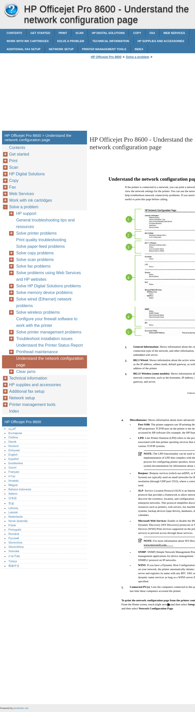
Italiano (12, 493)
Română (13, 533)
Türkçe (12, 561)
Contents (14, 32)
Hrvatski (13, 480)
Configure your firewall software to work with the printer (46, 322)
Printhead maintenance (37, 352)
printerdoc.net (20, 708)
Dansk (12, 441)
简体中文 (13, 565)
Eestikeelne (15, 463)
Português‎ (14, 529)
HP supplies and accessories (161, 41)
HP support (26, 213)
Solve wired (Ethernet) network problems (44, 302)
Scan (79, 32)
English (13, 454)
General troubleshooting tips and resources (45, 223)
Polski (12, 525)
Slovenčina (15, 542)
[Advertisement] (132, 96)
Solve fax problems (33, 266)
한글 (11, 503)
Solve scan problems (35, 259)
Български (15, 433)
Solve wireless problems (38, 312)
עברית (11, 476)
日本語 (12, 498)
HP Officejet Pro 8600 (11, 10)
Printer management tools (104, 49)
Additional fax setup (23, 49)
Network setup (61, 49)
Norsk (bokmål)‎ (18, 520)
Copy (137, 32)
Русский (13, 538)
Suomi (12, 467)
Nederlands (15, 516)
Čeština (13, 437)
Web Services (174, 32)
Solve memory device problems (44, 292)
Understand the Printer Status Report (49, 345)
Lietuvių (13, 508)
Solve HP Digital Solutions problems (48, 286)
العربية (12, 428)
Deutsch (13, 445)
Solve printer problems (36, 233)
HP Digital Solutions (108, 32)
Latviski (13, 512)
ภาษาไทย (14, 556)
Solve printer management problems (48, 332)
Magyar (13, 484)
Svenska (13, 551)
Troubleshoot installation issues (44, 338)
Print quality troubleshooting (41, 240)
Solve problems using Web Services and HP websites (48, 276)
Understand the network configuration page (49, 361)
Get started (40, 32)
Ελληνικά (14, 450)
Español (13, 458)
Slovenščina (16, 546)
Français (13, 471)
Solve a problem (70, 41)
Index (139, 49)
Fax (152, 32)
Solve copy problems (35, 253)
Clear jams (25, 371)
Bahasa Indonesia (19, 489)
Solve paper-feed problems (40, 246)
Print (63, 32)
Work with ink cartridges (28, 41)
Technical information (110, 41)
